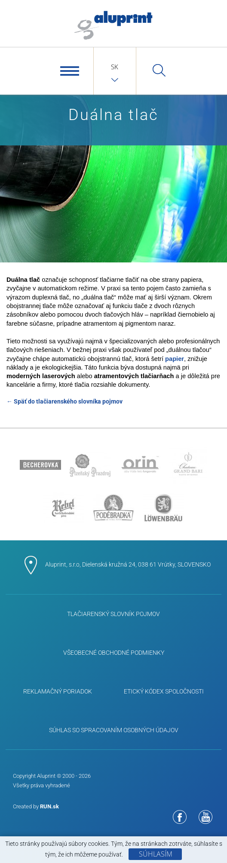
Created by (36, 806)
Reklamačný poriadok (57, 691)
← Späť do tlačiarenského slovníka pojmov (64, 401)
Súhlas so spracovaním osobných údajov (113, 730)
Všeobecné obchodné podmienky (113, 652)
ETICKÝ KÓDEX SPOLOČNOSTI (164, 691)
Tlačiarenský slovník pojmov (113, 613)
